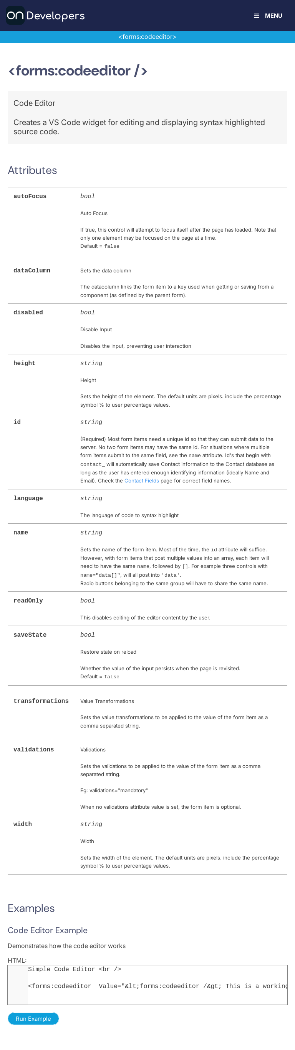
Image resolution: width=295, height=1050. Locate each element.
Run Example (33, 1009)
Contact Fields (141, 476)
